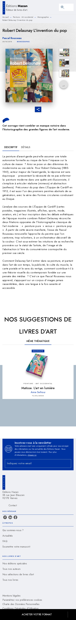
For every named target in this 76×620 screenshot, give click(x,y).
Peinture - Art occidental (23, 17)
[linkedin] (10, 517)
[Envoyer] (67, 463)
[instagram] (5, 517)
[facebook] (15, 517)
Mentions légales (11, 595)
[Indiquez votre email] (34, 463)
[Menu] (66, 7)
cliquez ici (32, 455)
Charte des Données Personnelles (20, 604)
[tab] (10, 147)
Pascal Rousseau (12, 38)
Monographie (43, 17)
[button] (23, 42)
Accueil (5, 17)
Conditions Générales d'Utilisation (20, 608)
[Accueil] (15, 7)
